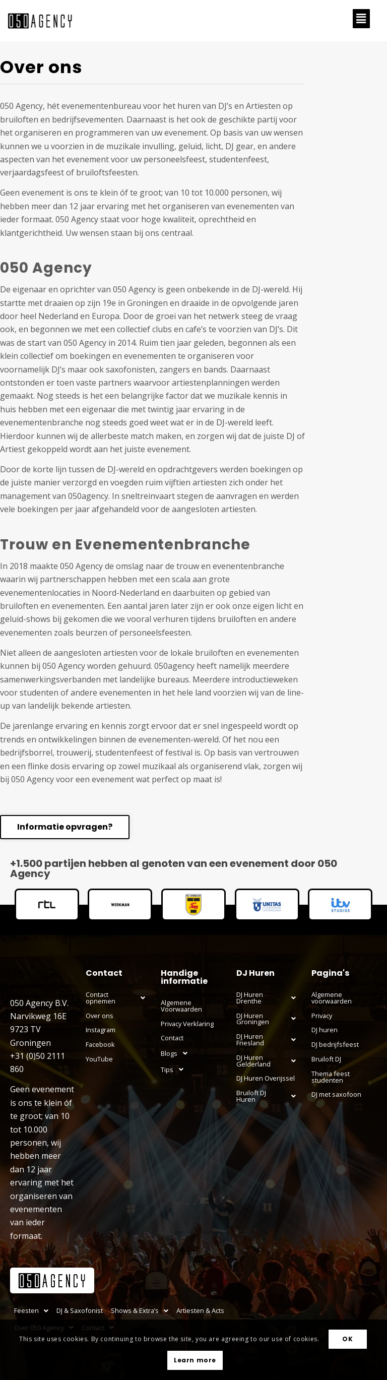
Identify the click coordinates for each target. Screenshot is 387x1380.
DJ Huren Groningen (269, 1019)
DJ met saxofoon (336, 1094)
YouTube (99, 1058)
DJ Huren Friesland (269, 1040)
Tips (175, 1069)
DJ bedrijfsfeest (335, 1044)
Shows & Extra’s (139, 1310)
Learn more (195, 1360)
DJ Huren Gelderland (269, 1061)
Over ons (99, 1015)
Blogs (177, 1053)
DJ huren (324, 1029)
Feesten (31, 1310)
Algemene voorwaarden (331, 998)
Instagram (100, 1029)
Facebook (100, 1044)
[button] (361, 18)
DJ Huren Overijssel (265, 1078)
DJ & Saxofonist (79, 1310)
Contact (172, 1037)
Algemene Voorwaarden (181, 1006)
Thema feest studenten (330, 1077)
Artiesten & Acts (200, 1310)
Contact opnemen (118, 998)
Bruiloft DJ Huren (269, 1096)
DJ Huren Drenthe (269, 998)
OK (347, 1339)
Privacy (321, 1015)
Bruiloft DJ (326, 1058)
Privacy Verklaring (187, 1023)
